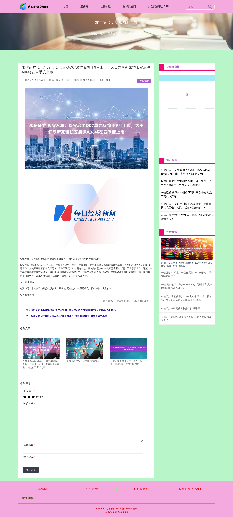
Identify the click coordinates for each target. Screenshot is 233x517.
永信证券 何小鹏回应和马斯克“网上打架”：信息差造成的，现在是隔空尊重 (69, 316)
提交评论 (31, 470)
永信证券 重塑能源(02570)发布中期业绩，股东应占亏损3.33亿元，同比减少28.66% (73, 310)
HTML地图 (131, 508)
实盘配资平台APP (158, 6)
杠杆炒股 (105, 6)
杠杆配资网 (129, 6)
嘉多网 (84, 6)
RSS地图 (121, 508)
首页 (65, 6)
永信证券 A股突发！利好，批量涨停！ (181, 308)
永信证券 (144, 80)
